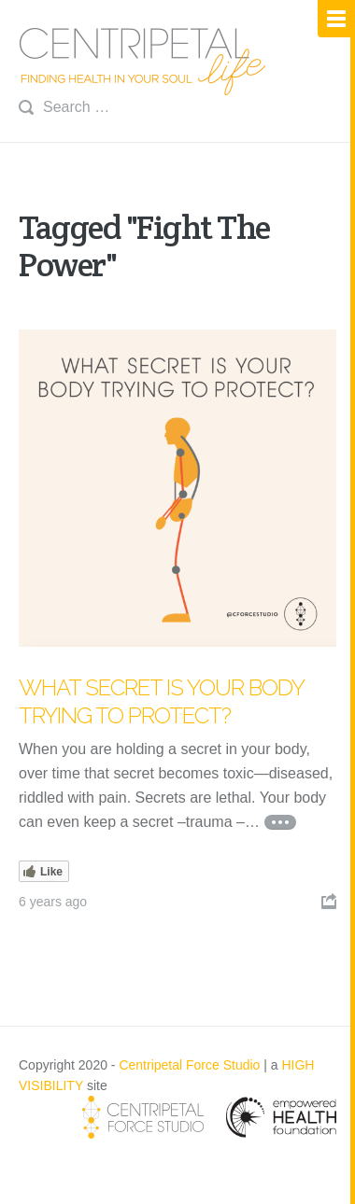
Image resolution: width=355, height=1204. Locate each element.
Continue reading (280, 822)
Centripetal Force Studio (189, 1064)
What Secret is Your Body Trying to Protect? (161, 701)
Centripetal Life (143, 61)
